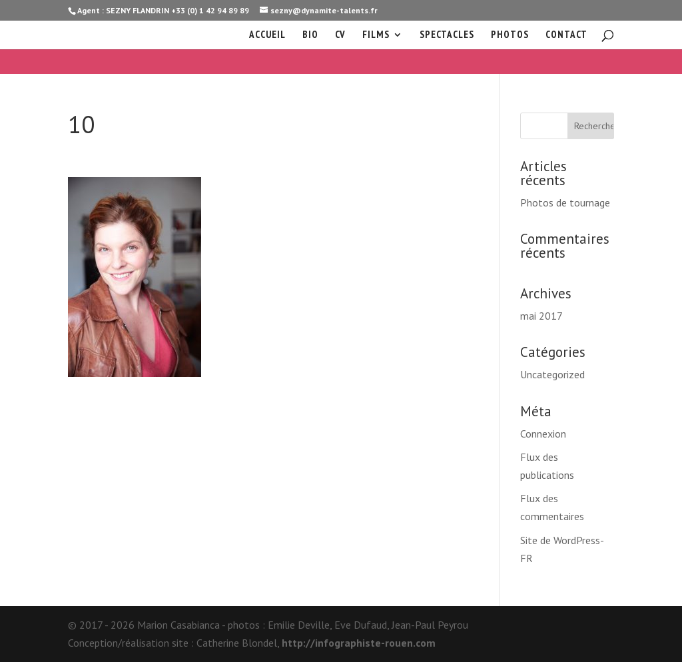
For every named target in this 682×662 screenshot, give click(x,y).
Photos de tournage (565, 202)
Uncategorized (552, 374)
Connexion (543, 433)
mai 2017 (541, 315)
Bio (310, 35)
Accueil (267, 35)
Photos (510, 35)
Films (376, 35)
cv (340, 35)
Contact (566, 35)
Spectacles (447, 35)
